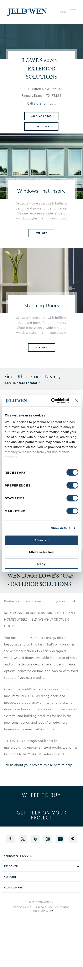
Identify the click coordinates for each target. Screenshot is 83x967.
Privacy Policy (22, 906)
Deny (41, 563)
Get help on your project (41, 815)
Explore (41, 233)
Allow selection (41, 552)
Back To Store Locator (20, 383)
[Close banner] (76, 400)
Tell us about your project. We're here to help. (38, 765)
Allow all (41, 540)
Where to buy (41, 795)
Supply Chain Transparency (53, 906)
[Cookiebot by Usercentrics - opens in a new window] (52, 400)
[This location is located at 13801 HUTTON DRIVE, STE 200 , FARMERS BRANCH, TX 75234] (41, 92)
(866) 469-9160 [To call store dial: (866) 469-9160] (41, 116)
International (43, 911)
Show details (60, 528)
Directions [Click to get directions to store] (41, 126)
